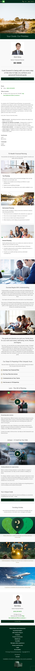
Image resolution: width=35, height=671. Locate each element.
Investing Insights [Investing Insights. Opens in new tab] (17, 630)
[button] (10, 370)
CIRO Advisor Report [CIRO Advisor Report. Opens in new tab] (17, 632)
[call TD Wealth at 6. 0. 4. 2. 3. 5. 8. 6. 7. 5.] (25, 1)
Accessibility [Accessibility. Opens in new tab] (17, 649)
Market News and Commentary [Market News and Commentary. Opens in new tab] (18, 628)
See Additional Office (12, 95)
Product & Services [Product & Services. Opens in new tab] (18, 636)
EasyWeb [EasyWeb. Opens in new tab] (17, 641)
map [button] (23, 93)
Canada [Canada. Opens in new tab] (17, 656)
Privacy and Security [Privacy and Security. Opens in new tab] (17, 645)
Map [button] (23, 616)
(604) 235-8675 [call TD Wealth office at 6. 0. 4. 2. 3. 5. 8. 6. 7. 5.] (11, 88)
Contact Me (17, 78)
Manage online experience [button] (17, 643)
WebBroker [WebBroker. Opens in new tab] (17, 638)
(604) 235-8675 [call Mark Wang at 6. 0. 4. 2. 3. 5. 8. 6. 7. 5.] (17, 611)
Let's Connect (17, 499)
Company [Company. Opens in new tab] (17, 634)
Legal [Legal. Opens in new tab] (17, 647)
